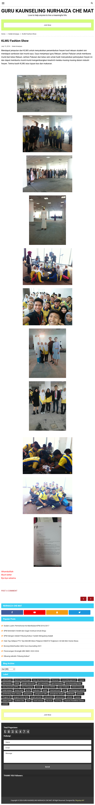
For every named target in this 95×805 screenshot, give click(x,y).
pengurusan (28, 694)
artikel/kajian (7, 680)
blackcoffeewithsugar (22, 680)
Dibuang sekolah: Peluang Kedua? (17, 656)
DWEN (17, 683)
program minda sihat (21, 697)
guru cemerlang (43, 683)
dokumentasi (7, 683)
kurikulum (36, 690)
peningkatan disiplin (57, 694)
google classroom (28, 683)
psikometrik (48, 697)
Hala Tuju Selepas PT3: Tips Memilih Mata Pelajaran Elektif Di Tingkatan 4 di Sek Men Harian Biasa (41, 641)
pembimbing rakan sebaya (11, 694)
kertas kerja (19, 690)
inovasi (38, 687)
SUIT (29, 700)
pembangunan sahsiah (77, 690)
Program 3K (6, 697)
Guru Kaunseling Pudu (73, 683)
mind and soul (55, 690)
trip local (49, 700)
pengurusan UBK (41, 694)
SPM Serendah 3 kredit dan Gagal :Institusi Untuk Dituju (25, 631)
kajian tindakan (64, 687)
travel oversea (38, 700)
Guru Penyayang (27, 687)
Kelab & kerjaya (17, 46)
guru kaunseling (57, 683)
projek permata (36, 697)
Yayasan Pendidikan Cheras (74, 700)
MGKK (45, 690)
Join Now (47, 25)
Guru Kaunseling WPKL (10, 687)
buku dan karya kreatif (41, 680)
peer (64, 690)
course (81, 680)
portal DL (80, 694)
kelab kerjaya (7, 690)
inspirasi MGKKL (50, 687)
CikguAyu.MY (79, 800)
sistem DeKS (7, 700)
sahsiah (69, 697)
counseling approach (69, 680)
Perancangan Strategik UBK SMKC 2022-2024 (21, 651)
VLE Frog (58, 700)
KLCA (28, 690)
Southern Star (19, 700)
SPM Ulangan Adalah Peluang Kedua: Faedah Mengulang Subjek (28, 636)
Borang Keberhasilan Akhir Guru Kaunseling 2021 (23, 646)
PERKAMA (70, 694)
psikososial (60, 697)
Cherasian (55, 680)
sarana (77, 697)
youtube (5, 704)
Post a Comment (9, 591)
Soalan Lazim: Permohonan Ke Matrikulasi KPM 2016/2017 (26, 626)
